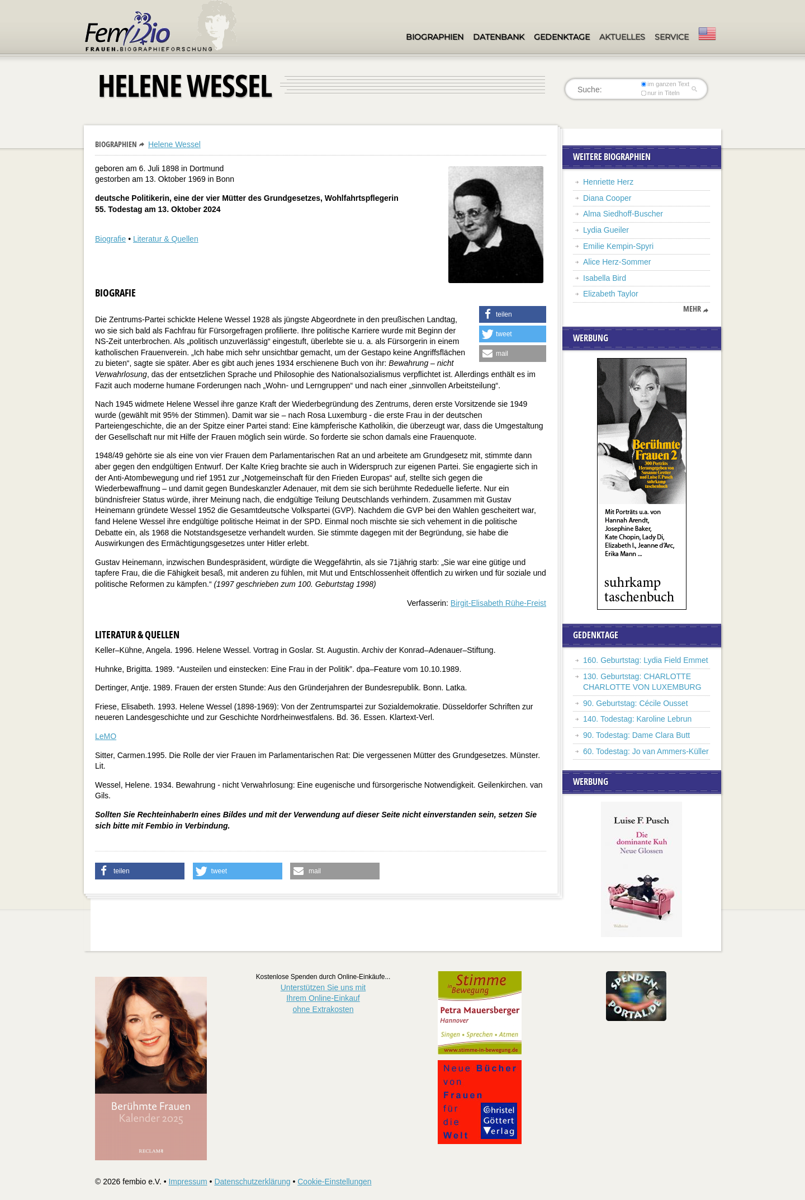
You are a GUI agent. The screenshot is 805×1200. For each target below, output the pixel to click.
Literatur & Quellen (165, 238)
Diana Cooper (607, 198)
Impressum (187, 1181)
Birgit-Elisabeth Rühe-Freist (498, 603)
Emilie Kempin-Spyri (618, 246)
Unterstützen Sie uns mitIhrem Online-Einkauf (323, 998)
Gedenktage (562, 37)
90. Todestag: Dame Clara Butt (636, 735)
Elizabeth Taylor (610, 293)
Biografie (110, 238)
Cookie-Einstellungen (334, 1181)
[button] (512, 314)
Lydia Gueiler (606, 229)
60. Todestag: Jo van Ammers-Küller (646, 751)
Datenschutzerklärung (252, 1181)
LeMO (105, 736)
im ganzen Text (665, 84)
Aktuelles (622, 37)
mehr (692, 309)
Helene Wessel (174, 144)
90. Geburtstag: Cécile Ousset (635, 703)
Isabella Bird (604, 278)
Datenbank (498, 37)
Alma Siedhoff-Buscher (623, 213)
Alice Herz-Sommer (617, 261)
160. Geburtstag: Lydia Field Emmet (645, 660)
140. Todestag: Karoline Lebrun (637, 718)
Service (672, 37)
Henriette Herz (608, 181)
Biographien (434, 37)
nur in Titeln (660, 93)
